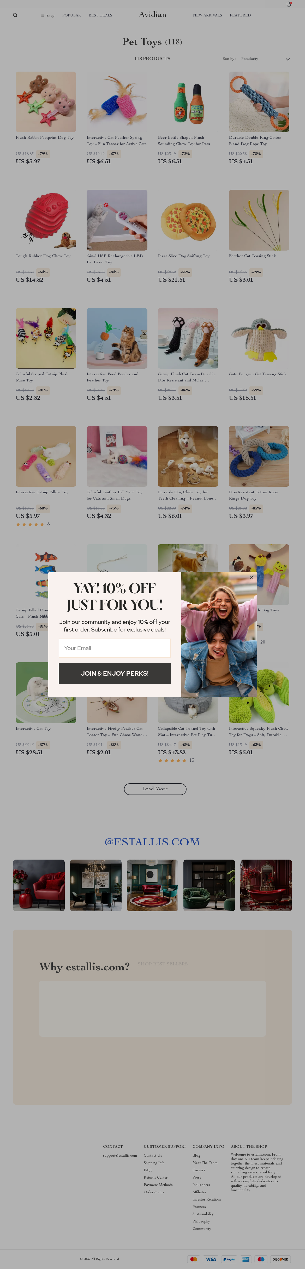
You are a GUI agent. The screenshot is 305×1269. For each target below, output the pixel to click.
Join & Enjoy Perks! (115, 673)
